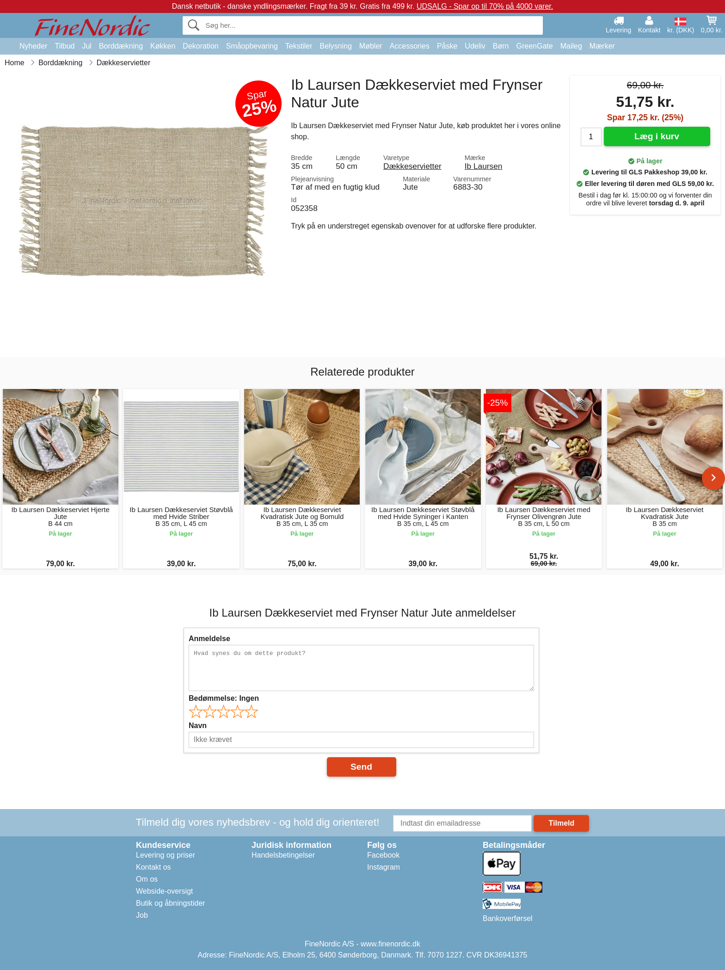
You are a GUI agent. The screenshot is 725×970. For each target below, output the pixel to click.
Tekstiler (299, 46)
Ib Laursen (484, 166)
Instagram (383, 867)
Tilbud (64, 46)
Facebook (383, 855)
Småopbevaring (252, 46)
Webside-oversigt (164, 891)
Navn (198, 725)
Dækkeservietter (412, 166)
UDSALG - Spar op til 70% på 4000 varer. (485, 6)
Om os (147, 879)
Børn (501, 46)
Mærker (602, 46)
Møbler (370, 46)
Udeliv (475, 46)
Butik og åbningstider (170, 903)
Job (142, 915)
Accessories (410, 46)
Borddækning (121, 46)
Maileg (571, 46)
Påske (447, 46)
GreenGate (534, 46)
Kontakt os (153, 867)
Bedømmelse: (224, 698)
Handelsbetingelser (283, 855)
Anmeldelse (209, 639)
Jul (86, 46)
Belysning (335, 46)
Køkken (162, 46)
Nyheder (33, 46)
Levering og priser (165, 855)
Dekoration (200, 46)
